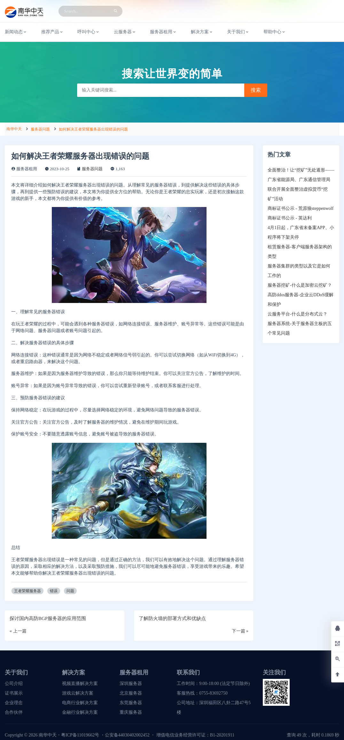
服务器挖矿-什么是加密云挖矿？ (300, 285)
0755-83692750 (213, 693)
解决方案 (202, 32)
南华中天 (14, 129)
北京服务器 (131, 693)
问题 (70, 591)
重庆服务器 (131, 712)
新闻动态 (16, 32)
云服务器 (125, 32)
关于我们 (238, 32)
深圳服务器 (131, 683)
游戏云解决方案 (77, 693)
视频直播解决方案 (80, 683)
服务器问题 (40, 129)
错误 (54, 591)
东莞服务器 (131, 702)
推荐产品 (52, 32)
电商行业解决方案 (80, 702)
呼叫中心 (88, 32)
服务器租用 (163, 32)
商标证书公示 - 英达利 (290, 218)
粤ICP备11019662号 (80, 735)
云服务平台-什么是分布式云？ (297, 314)
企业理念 (14, 702)
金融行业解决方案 (80, 712)
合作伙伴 (14, 712)
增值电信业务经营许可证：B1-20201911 (195, 735)
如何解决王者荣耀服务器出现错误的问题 (93, 129)
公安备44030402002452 (127, 735)
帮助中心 (274, 32)
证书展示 (14, 693)
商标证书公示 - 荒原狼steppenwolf (300, 208)
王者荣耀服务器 (27, 591)
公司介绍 (14, 683)
